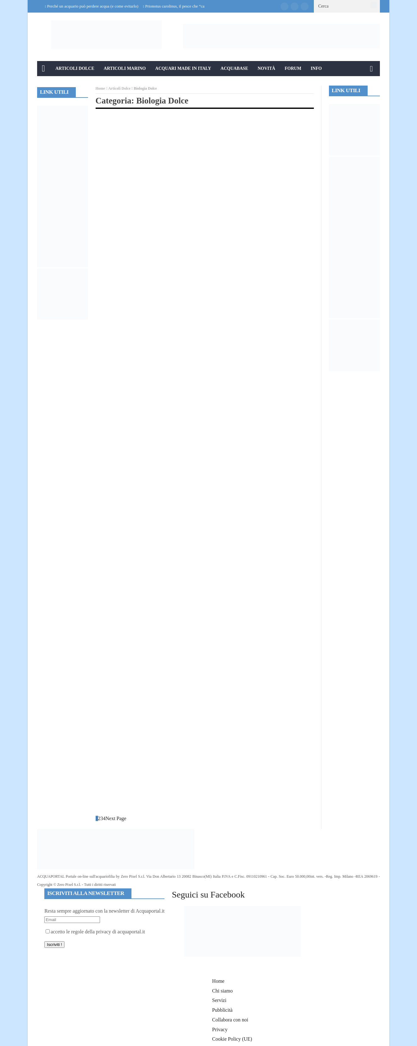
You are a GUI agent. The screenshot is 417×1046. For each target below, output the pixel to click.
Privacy (220, 1029)
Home (100, 88)
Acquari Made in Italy (183, 68)
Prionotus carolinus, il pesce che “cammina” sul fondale (191, 6)
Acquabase (234, 68)
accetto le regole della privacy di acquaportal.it (95, 931)
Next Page (116, 818)
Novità (266, 68)
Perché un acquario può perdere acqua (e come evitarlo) (92, 6)
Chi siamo (222, 990)
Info (316, 68)
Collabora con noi (230, 1019)
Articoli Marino (125, 68)
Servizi (219, 1000)
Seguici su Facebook (208, 894)
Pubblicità (222, 1010)
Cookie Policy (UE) (232, 1039)
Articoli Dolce (74, 68)
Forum (293, 68)
